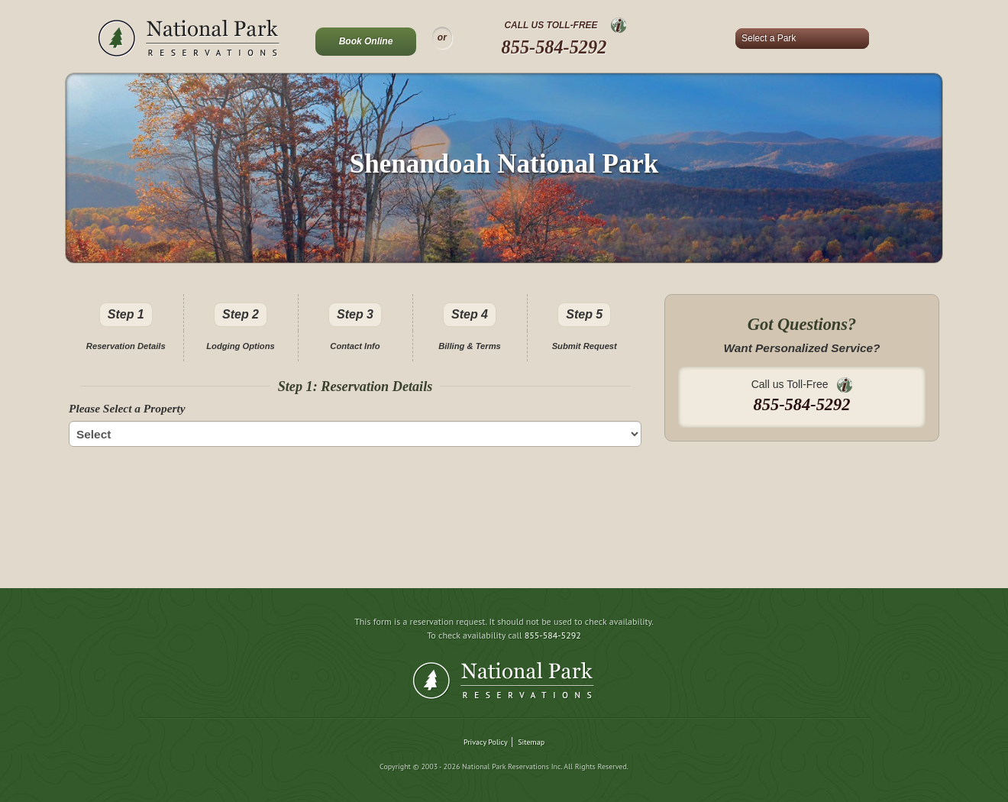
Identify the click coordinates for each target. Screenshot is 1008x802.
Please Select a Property (127, 408)
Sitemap (531, 742)
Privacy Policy (486, 742)
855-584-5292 (554, 47)
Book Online (366, 41)
